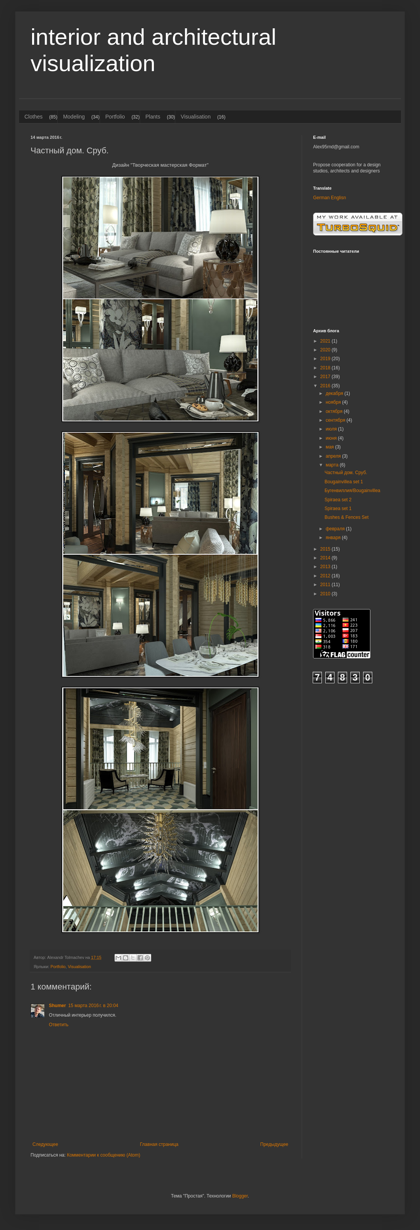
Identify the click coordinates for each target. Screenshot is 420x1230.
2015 (326, 549)
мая (330, 447)
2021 (326, 341)
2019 (326, 358)
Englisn (338, 197)
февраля (336, 528)
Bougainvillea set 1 (344, 481)
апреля (334, 456)
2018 (326, 367)
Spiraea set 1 (338, 508)
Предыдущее (274, 1144)
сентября (336, 420)
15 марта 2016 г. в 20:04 (93, 1005)
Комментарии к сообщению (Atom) (103, 1155)
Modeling (74, 117)
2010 (326, 593)
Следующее (45, 1144)
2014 (326, 558)
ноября (334, 402)
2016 (326, 385)
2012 (326, 575)
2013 (326, 566)
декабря (335, 393)
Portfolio (115, 117)
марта (333, 465)
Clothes (33, 117)
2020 (326, 350)
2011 (326, 584)
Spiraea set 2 (338, 499)
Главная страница (159, 1144)
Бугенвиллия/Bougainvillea (352, 490)
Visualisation (195, 117)
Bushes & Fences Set (346, 517)
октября (335, 411)
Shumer (57, 1005)
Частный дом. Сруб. (346, 472)
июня (332, 438)
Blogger (240, 1196)
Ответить (58, 1024)
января (334, 537)
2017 (326, 376)
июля (332, 429)
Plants (152, 117)
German (321, 197)
